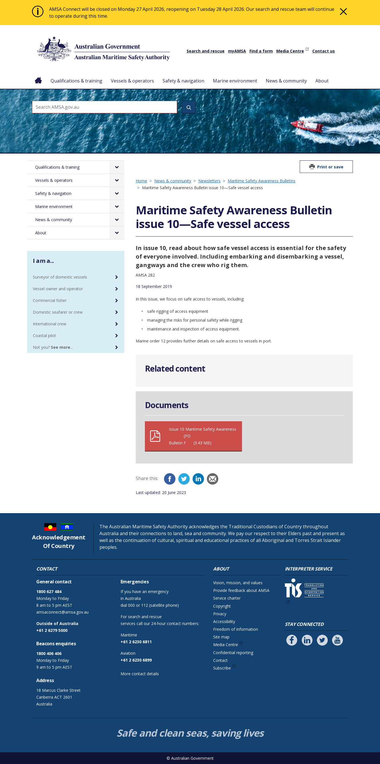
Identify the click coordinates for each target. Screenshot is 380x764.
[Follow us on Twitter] (322, 640)
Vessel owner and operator (58, 288)
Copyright (222, 606)
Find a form (261, 51)
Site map (221, 637)
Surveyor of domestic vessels (60, 277)
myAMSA (237, 51)
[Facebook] (169, 479)
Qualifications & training (76, 81)
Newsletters (209, 181)
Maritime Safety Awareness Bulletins (261, 181)
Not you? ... (53, 347)
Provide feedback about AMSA (241, 590)
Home (38, 76)
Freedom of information (235, 629)
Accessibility (224, 621)
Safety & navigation (183, 81)
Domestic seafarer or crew (58, 312)
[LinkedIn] (198, 479)
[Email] (212, 479)
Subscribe (222, 668)
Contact (220, 660)
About (322, 81)
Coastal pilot (44, 335)
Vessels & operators (132, 81)
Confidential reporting (233, 652)
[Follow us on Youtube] (337, 640)
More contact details (140, 673)
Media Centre (290, 51)
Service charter (227, 598)
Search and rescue (206, 51)
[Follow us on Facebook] (291, 640)
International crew (49, 323)
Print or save (330, 167)
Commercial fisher (50, 300)
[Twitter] (184, 479)
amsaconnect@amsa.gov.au (62, 612)
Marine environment (235, 81)
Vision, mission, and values (238, 582)
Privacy (219, 613)
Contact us (323, 51)
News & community (286, 81)
